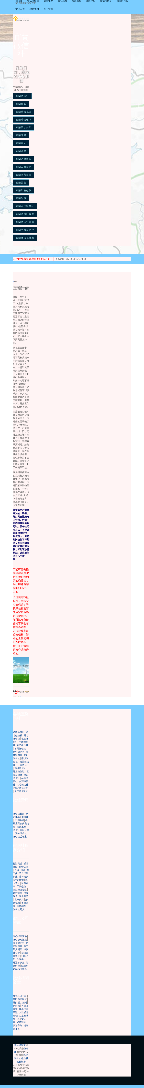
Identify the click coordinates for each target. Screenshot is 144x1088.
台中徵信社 (18, 752)
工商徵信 (21, 886)
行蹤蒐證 (17, 863)
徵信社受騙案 (20, 836)
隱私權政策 (20, 1045)
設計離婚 (19, 880)
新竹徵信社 (22, 745)
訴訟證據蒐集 (20, 890)
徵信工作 (20, 9)
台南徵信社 (23, 765)
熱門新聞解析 (20, 999)
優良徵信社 (18, 943)
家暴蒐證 (23, 896)
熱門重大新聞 (20, 1002)
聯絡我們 (34, 9)
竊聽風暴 (21, 827)
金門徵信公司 (21, 791)
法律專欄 (19, 820)
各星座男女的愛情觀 (21, 823)
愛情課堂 (21, 1022)
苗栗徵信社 (20, 748)
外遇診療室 (18, 962)
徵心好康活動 (20, 936)
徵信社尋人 (18, 909)
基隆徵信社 (18, 732)
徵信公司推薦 (20, 939)
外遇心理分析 (20, 996)
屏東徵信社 (18, 771)
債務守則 (17, 1025)
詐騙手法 (21, 959)
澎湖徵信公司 (21, 788)
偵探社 (24, 817)
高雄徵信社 (20, 768)
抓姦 (23, 870)
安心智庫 (48, 9)
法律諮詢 (23, 876)
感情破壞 (23, 867)
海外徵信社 (21, 833)
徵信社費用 (18, 813)
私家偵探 (19, 899)
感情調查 (21, 906)
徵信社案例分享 (21, 830)
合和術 (16, 1006)
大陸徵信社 (22, 784)
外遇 (16, 870)
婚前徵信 (17, 893)
